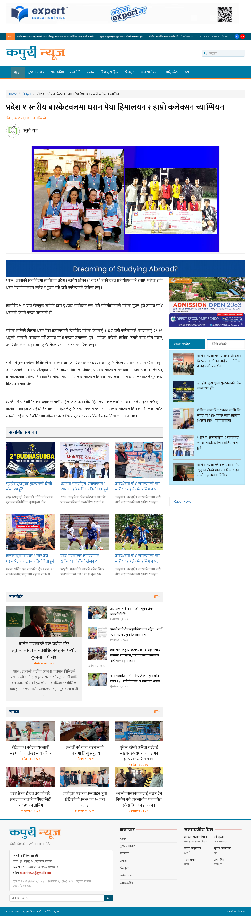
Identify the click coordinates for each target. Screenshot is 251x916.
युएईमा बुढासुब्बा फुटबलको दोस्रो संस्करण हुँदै (29, 486)
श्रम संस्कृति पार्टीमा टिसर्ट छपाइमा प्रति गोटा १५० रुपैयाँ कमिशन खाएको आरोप (135, 678)
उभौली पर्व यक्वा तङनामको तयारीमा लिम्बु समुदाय (85, 750)
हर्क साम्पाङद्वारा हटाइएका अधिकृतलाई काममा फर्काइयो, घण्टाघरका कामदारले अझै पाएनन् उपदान (135, 655)
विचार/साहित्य (109, 72)
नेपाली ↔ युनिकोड (236, 911)
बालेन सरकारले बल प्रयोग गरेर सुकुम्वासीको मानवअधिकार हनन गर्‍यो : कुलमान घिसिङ (44, 651)
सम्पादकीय (57, 72)
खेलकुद (129, 72)
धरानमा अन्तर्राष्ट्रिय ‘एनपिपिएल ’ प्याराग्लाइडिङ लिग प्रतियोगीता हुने (136, 36)
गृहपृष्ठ (17, 72)
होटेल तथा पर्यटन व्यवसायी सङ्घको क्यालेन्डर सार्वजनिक (30, 750)
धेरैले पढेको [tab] (219, 344)
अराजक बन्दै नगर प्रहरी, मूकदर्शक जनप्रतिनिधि (131, 611)
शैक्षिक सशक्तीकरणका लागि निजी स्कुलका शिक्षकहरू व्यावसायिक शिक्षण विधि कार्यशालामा (56, 36)
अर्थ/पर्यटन (172, 72)
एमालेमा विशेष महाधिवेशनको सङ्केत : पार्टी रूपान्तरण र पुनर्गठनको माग (136, 632)
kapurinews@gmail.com (35, 872)
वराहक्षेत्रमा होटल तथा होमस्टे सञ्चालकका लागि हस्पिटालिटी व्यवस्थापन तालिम (30, 799)
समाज (91, 72)
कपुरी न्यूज (30, 130)
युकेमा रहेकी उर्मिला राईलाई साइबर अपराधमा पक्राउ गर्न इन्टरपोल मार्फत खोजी (139, 753)
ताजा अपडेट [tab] (182, 344)
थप (188, 72)
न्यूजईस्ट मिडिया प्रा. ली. (32, 911)
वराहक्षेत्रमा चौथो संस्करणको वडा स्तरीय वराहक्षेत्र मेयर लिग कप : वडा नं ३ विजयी (137, 558)
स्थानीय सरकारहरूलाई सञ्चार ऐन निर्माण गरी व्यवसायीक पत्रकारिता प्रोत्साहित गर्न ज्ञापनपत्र (139, 799)
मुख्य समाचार (36, 72)
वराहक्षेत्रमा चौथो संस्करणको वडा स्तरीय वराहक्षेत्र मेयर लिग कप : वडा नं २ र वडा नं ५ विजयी (137, 486)
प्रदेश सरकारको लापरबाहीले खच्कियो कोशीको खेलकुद (79, 558)
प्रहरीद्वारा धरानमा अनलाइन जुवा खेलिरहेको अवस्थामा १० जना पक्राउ (85, 799)
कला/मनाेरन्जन (150, 72)
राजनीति (75, 72)
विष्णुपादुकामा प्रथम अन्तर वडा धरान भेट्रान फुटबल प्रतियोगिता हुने (30, 558)
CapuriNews (182, 501)
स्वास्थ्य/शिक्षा (127, 883)
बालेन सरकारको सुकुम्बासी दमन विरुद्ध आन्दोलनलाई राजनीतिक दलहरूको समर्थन (219, 360)
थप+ (156, 596)
